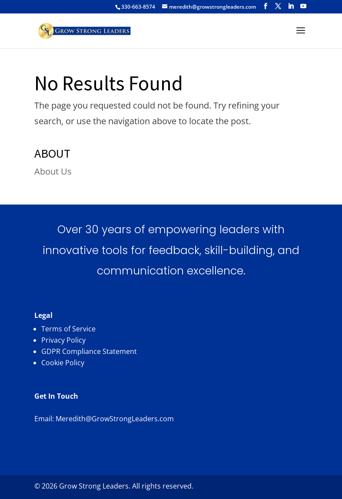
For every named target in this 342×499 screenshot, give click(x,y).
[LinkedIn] (291, 6)
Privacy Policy (63, 340)
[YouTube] (303, 6)
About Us (53, 171)
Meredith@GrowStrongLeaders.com (115, 418)
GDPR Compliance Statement (89, 351)
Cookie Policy (62, 362)
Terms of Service (68, 329)
